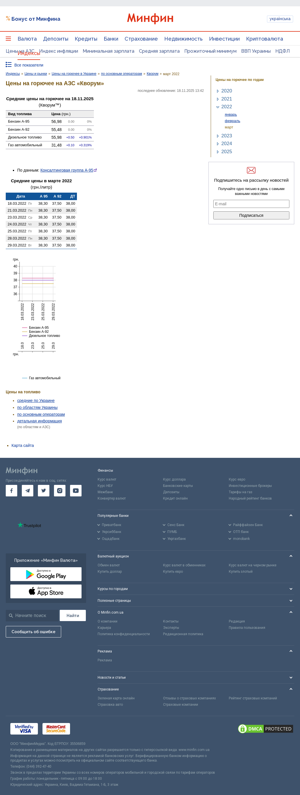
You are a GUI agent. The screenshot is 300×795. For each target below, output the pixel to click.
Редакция (237, 621)
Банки (111, 39)
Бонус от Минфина (35, 19)
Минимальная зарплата (108, 51)
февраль (232, 121)
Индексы (29, 53)
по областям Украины (37, 407)
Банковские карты (178, 486)
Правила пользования (247, 628)
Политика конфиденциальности (124, 634)
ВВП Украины (256, 51)
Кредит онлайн (175, 498)
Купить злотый (241, 572)
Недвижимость (183, 39)
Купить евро (173, 572)
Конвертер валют (112, 498)
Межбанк (105, 492)
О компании (107, 621)
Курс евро (237, 479)
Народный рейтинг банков (250, 498)
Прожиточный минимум (210, 51)
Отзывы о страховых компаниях (189, 698)
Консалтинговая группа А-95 (66, 170)
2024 (226, 143)
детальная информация (39, 421)
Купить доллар (110, 572)
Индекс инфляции (58, 51)
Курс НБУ (105, 486)
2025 (226, 151)
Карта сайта (22, 445)
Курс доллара (174, 479)
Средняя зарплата (159, 51)
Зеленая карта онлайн (116, 698)
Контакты (171, 621)
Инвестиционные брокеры (250, 486)
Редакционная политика (183, 634)
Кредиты (86, 39)
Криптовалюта (264, 39)
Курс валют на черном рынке (252, 565)
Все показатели (28, 65)
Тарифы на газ (240, 492)
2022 (226, 106)
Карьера (104, 628)
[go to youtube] (76, 490)
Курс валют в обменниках (184, 565)
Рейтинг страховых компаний (253, 698)
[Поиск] (73, 615)
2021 (226, 99)
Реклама (105, 660)
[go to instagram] (59, 490)
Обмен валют (109, 565)
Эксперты (171, 628)
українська (280, 18)
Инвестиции (224, 39)
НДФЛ (282, 51)
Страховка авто (110, 705)
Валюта (27, 39)
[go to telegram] (27, 490)
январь (231, 114)
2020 (226, 91)
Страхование (141, 39)
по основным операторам (41, 414)
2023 (226, 135)
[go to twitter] (43, 490)
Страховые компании (180, 705)
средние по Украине (36, 400)
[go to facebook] (11, 490)
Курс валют (107, 479)
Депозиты (55, 39)
